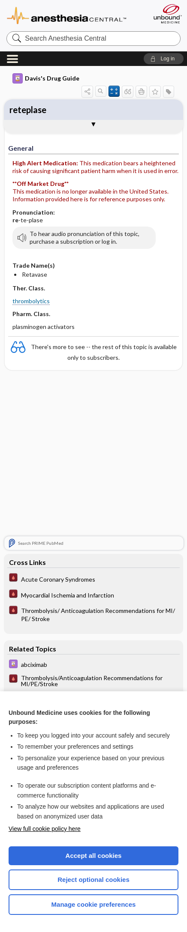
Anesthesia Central (74, 14)
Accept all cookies (94, 855)
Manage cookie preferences (93, 904)
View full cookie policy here (45, 828)
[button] (164, 58)
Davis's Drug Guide (45, 78)
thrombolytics (31, 301)
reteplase (27, 110)
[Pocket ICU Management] (94, 579)
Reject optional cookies (93, 879)
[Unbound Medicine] (167, 13)
